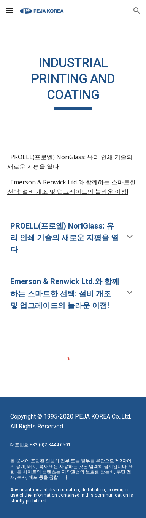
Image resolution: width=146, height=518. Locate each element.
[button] (9, 10)
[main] (73, 82)
